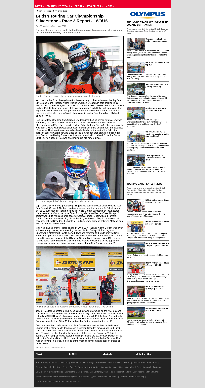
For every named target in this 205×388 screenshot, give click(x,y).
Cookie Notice (114, 362)
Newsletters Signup (87, 376)
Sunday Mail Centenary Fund (95, 371)
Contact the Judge (73, 371)
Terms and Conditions (107, 376)
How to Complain (127, 367)
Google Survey (42, 371)
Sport (39, 11)
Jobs (53, 367)
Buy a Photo (62, 367)
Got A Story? (88, 362)
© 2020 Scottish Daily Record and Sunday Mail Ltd (58, 381)
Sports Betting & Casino (88, 367)
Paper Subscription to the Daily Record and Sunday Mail (134, 371)
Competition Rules (109, 367)
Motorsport (49, 11)
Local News (101, 362)
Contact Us (63, 362)
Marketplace (139, 362)
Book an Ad (152, 362)
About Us (53, 362)
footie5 (73, 367)
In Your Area (41, 362)
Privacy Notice (56, 371)
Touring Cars (61, 11)
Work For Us (75, 362)
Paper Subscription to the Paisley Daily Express (56, 376)
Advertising (127, 362)
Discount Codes (43, 367)
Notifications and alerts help (131, 376)
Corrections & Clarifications (149, 367)
